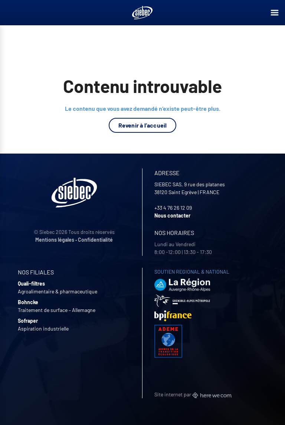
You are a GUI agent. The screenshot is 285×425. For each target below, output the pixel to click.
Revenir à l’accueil (142, 125)
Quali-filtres (31, 283)
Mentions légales (54, 239)
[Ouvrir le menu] (274, 12)
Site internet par (193, 394)
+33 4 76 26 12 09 (173, 208)
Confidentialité (95, 239)
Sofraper (28, 321)
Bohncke (28, 302)
